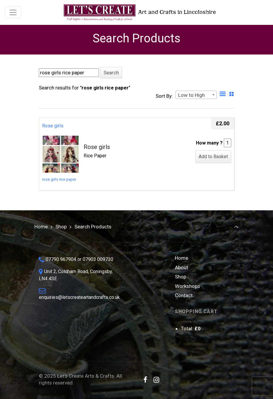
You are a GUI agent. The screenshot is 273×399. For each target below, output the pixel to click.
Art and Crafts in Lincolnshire (139, 12)
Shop (61, 227)
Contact (184, 295)
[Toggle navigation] (13, 12)
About (181, 267)
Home (41, 227)
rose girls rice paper (59, 179)
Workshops (187, 286)
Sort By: (164, 96)
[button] (111, 72)
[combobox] (196, 95)
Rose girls (52, 126)
